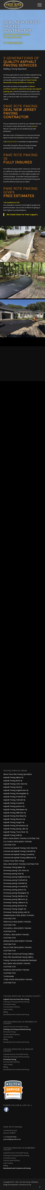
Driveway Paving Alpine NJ (14, 867)
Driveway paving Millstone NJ (15, 899)
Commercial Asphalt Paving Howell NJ (18, 854)
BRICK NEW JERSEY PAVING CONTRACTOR (21, 838)
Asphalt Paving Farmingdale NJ (15, 793)
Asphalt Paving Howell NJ (13, 803)
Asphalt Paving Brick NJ (12, 780)
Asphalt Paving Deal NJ (12, 787)
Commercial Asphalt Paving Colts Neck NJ (20, 848)
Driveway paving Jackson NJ (14, 889)
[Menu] (38, 5)
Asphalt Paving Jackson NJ (13, 806)
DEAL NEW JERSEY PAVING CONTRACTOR (21, 864)
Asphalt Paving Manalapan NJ (15, 809)
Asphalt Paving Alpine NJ (13, 777)
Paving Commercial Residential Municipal (19, 960)
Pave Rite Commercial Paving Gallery (18, 954)
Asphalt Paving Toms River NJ (15, 832)
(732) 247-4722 (15, 42)
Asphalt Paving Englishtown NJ (15, 790)
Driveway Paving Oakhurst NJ (15, 902)
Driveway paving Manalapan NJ (16, 893)
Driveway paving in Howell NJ (15, 886)
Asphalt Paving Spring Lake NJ (15, 828)
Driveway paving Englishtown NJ (16, 877)
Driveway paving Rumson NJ (15, 905)
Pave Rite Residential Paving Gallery (18, 957)
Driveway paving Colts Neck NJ (16, 870)
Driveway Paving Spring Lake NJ (16, 912)
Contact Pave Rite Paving (13, 861)
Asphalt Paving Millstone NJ (14, 812)
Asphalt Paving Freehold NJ (14, 796)
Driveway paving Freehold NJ (15, 880)
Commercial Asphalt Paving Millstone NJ (19, 857)
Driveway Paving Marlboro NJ (15, 896)
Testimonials (8, 976)
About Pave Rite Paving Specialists (17, 774)
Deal (33, 126)
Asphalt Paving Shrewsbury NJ (15, 825)
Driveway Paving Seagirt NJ (14, 909)
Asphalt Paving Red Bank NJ (14, 816)
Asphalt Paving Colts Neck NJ (15, 784)
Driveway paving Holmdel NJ (15, 883)
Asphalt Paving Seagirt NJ (13, 822)
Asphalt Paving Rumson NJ (14, 819)
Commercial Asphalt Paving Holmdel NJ (19, 851)
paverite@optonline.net (12, 1139)
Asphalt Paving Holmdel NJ (14, 800)
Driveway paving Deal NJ (13, 873)
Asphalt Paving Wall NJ (12, 835)
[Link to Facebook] (40, 1187)
